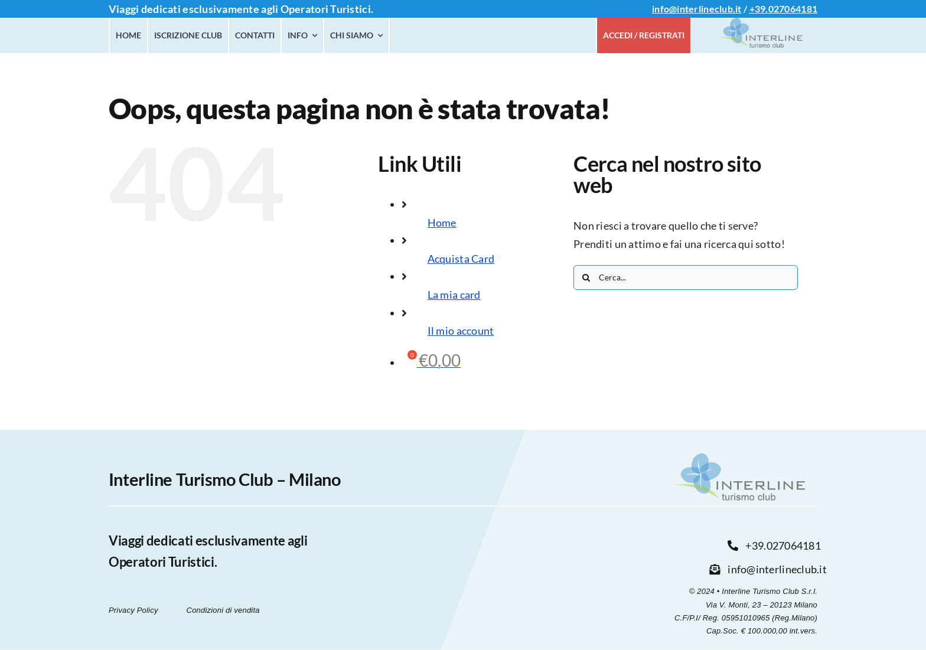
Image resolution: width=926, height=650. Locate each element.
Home (442, 222)
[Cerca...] (685, 277)
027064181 (792, 8)
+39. (758, 8)
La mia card (454, 294)
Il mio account (461, 330)
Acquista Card (461, 258)
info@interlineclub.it (697, 8)
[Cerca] (585, 277)
